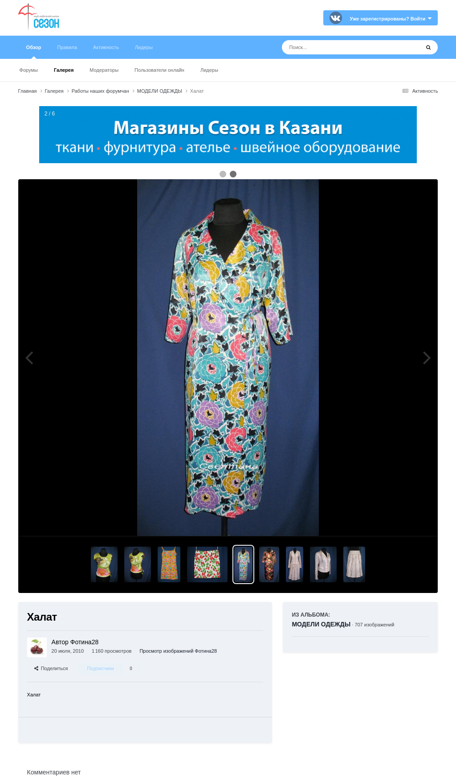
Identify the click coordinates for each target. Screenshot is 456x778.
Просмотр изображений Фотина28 (178, 651)
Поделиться (51, 668)
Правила (67, 47)
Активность (106, 47)
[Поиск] (334, 47)
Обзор (33, 52)
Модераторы (104, 70)
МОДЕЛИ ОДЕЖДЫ (321, 624)
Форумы (29, 70)
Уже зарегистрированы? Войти (391, 18)
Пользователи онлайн (159, 70)
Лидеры (209, 70)
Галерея (63, 70)
